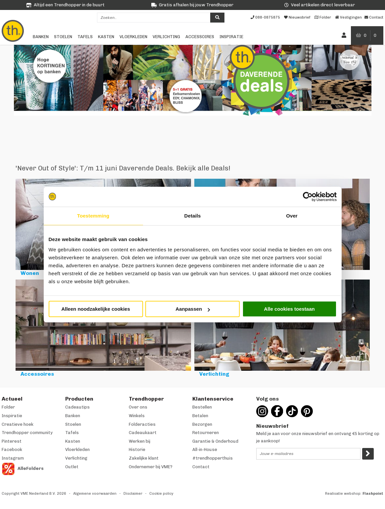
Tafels (85, 36)
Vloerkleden (133, 36)
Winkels (137, 415)
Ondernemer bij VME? (150, 466)
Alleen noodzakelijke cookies (95, 309)
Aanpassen (192, 309)
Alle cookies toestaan (289, 309)
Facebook (12, 449)
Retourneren (205, 432)
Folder (8, 407)
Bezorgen (202, 424)
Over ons (138, 407)
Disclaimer (132, 493)
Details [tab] (192, 216)
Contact (201, 466)
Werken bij (139, 441)
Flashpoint (372, 493)
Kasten (106, 36)
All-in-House (204, 449)
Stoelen (63, 36)
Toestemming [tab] (93, 216)
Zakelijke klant (144, 458)
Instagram (13, 458)
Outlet (71, 466)
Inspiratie (231, 36)
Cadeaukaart (143, 432)
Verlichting (166, 36)
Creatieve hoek (17, 424)
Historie (137, 449)
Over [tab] (292, 216)
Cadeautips (77, 407)
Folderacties (142, 424)
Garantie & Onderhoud (215, 441)
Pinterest (12, 441)
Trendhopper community (27, 432)
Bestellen (202, 407)
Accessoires (199, 36)
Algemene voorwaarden (95, 493)
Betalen (200, 415)
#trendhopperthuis (212, 458)
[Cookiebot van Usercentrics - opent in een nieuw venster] (308, 197)
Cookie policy (161, 493)
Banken (41, 36)
